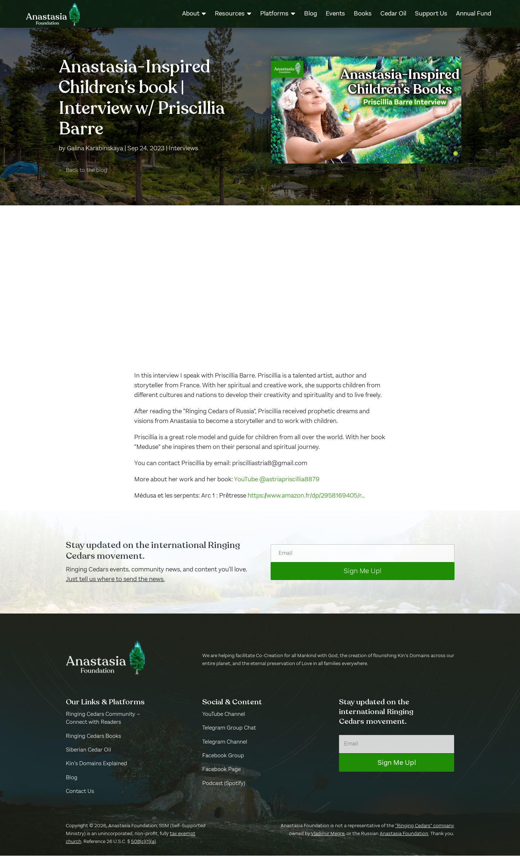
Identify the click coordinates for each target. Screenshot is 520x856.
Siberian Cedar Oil (88, 750)
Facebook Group (223, 756)
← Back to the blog (83, 171)
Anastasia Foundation (404, 834)
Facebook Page (221, 770)
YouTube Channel (223, 715)
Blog (71, 778)
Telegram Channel (224, 742)
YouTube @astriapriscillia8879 (278, 480)
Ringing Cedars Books (93, 737)
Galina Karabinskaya (95, 149)
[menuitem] (194, 14)
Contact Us (80, 792)
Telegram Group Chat (229, 728)
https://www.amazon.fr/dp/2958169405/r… (306, 496)
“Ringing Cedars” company (424, 826)
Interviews (183, 149)
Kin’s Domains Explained (96, 764)
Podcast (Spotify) (223, 784)
